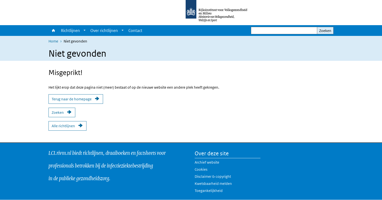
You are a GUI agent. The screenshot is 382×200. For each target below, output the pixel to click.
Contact (135, 30)
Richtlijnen (70, 30)
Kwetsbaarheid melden (213, 183)
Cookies (201, 169)
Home (53, 30)
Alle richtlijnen (63, 126)
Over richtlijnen (104, 30)
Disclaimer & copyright (213, 176)
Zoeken (325, 30)
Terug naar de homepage (72, 99)
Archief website (207, 162)
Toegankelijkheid (209, 190)
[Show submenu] (84, 30)
